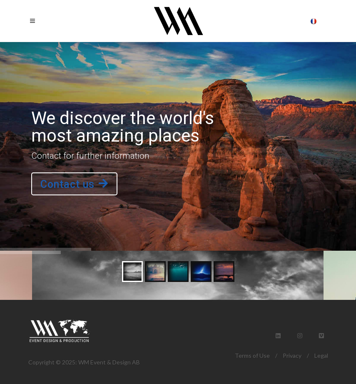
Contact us (74, 184)
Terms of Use (252, 355)
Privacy (292, 355)
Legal (321, 355)
